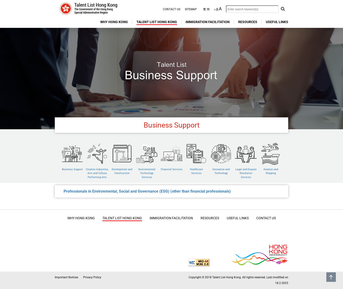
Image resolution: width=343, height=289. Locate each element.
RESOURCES (247, 22)
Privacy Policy (92, 277)
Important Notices (66, 277)
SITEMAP (191, 9)
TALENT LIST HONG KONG (156, 22)
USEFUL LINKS (277, 22)
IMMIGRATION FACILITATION (208, 22)
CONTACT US (171, 9)
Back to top (331, 277)
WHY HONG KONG (114, 22)
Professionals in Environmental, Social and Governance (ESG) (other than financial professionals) (147, 191)
